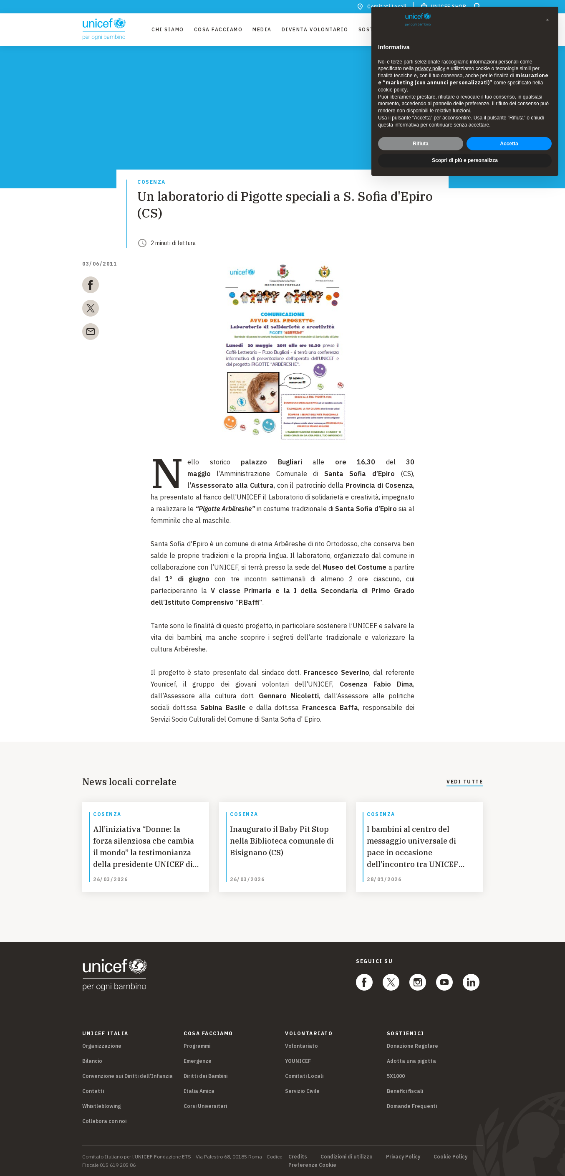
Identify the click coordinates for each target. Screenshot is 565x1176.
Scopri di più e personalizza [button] (465, 160)
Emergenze (198, 1061)
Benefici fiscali (405, 1091)
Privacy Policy (403, 1156)
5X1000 (396, 1076)
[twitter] (90, 310)
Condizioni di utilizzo (346, 1156)
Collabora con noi (104, 1121)
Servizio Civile (302, 1091)
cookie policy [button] (392, 90)
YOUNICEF (298, 1061)
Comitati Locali (304, 1076)
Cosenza (151, 182)
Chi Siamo (167, 29)
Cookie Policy (450, 1156)
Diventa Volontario (315, 29)
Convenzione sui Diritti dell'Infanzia (127, 1076)
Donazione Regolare (412, 1046)
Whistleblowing (101, 1106)
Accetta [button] (509, 144)
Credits (297, 1156)
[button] (547, 20)
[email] (90, 333)
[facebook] (90, 286)
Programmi (197, 1046)
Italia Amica (199, 1091)
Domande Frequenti (412, 1106)
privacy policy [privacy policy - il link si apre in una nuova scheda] (430, 68)
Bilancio (92, 1061)
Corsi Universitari (205, 1106)
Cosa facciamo (218, 29)
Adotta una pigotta (411, 1061)
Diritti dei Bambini (205, 1076)
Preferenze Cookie (312, 1165)
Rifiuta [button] (420, 144)
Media (262, 29)
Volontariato (301, 1046)
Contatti (93, 1091)
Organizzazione (101, 1046)
